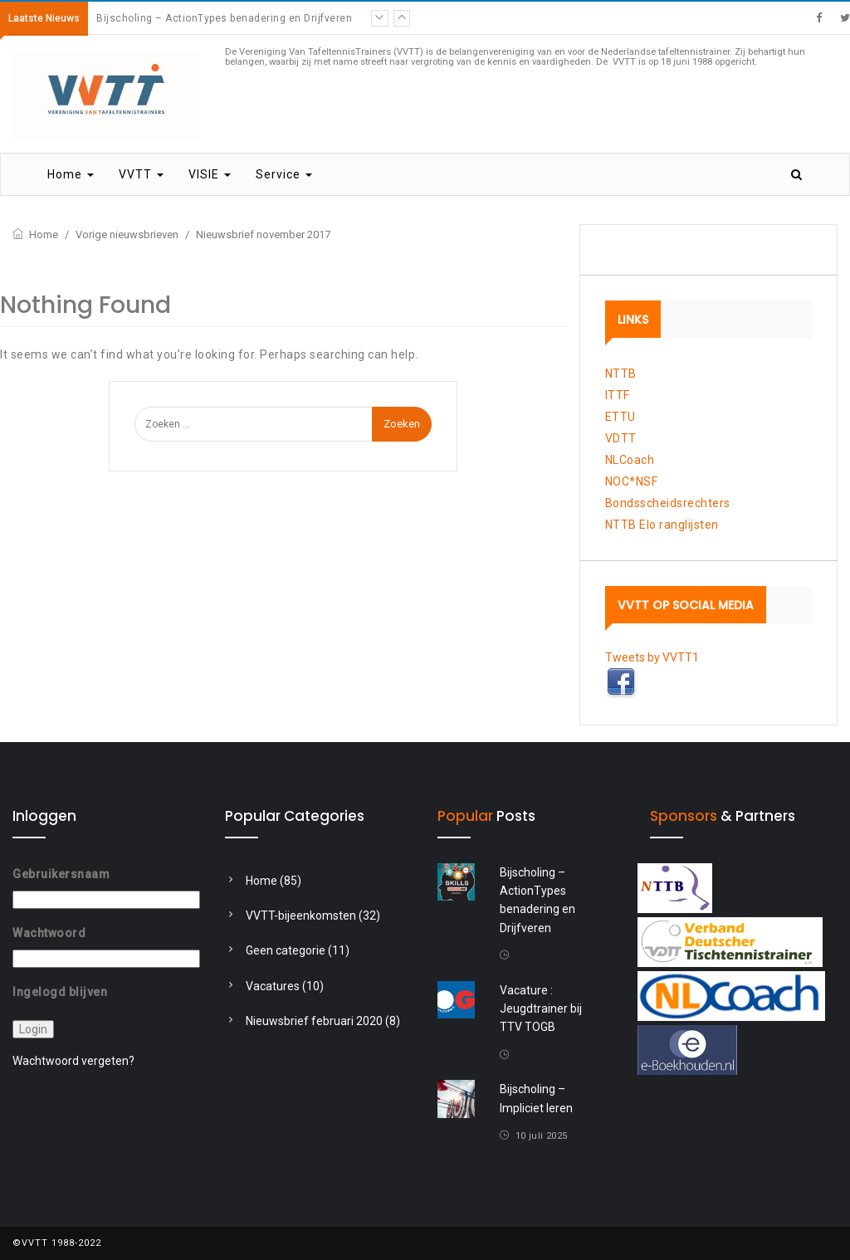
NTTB (621, 373)
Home (70, 174)
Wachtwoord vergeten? (73, 1060)
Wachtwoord (48, 933)
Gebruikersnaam (61, 874)
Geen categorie (285, 950)
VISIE (209, 174)
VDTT (621, 438)
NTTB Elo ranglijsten (662, 524)
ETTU (620, 416)
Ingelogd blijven (59, 991)
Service (284, 174)
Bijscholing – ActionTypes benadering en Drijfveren (224, 18)
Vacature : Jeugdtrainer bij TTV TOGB (541, 1009)
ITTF (617, 395)
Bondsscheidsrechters (667, 503)
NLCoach (630, 459)
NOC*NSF (631, 481)
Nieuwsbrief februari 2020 (314, 1021)
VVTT (141, 174)
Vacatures (273, 986)
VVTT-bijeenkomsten (301, 915)
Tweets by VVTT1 (652, 657)
